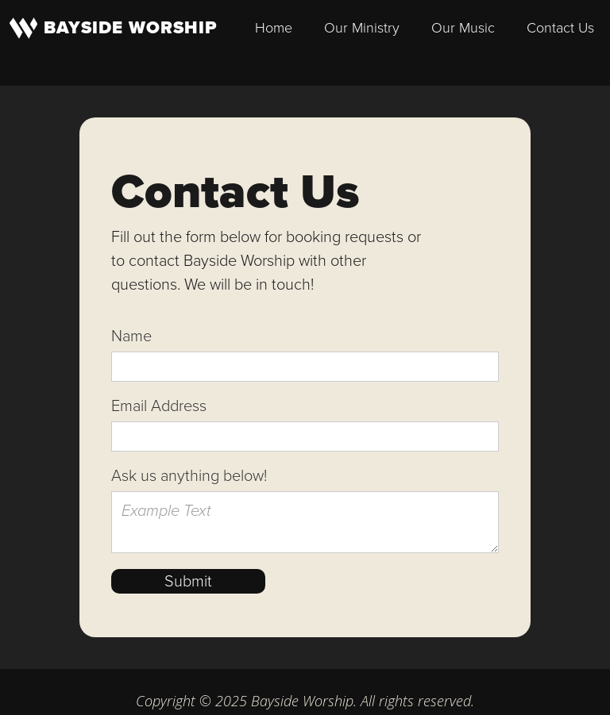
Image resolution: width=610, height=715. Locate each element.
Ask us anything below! (189, 475)
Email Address (159, 405)
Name (131, 336)
